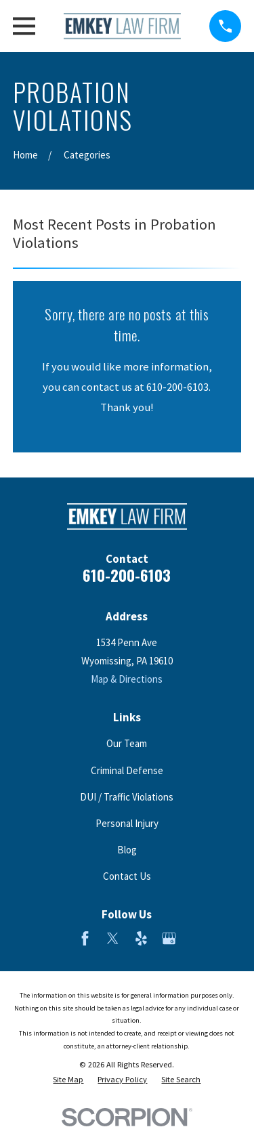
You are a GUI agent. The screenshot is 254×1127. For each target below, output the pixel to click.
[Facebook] (85, 938)
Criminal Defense (127, 770)
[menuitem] (68, 1080)
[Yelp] (141, 938)
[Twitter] (113, 938)
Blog (127, 849)
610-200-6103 (127, 575)
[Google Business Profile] (169, 938)
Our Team (126, 743)
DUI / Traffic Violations (126, 796)
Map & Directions (127, 679)
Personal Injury (127, 823)
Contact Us (127, 876)
